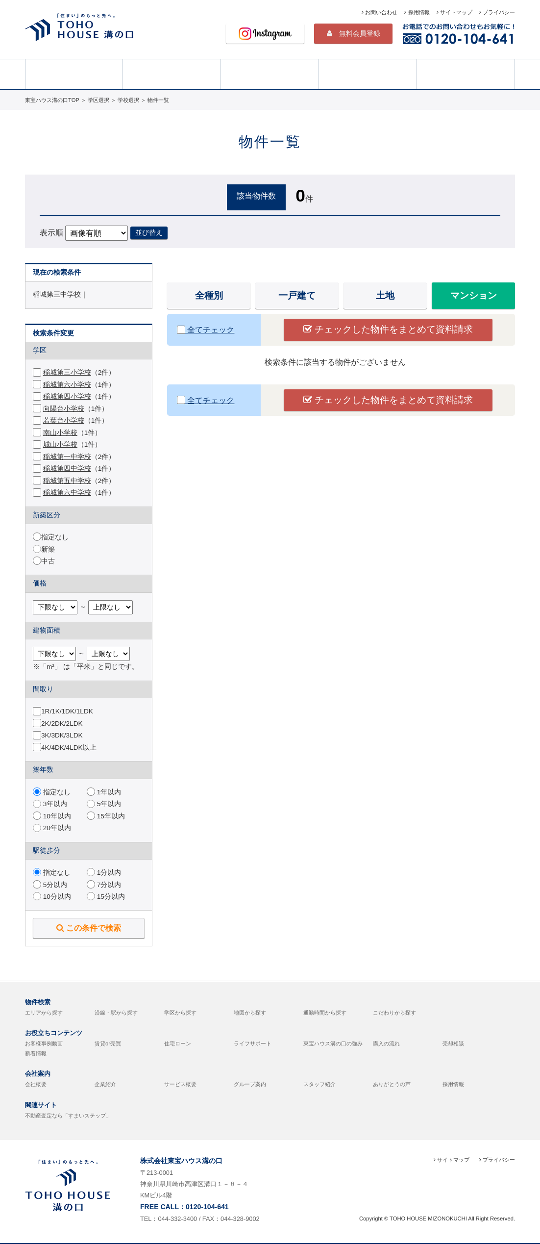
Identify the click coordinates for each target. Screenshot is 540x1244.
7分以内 (104, 885)
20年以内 (52, 828)
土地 (385, 295)
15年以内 (106, 816)
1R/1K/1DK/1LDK (67, 711)
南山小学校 (60, 432)
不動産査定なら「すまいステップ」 (68, 1115)
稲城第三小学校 (67, 372)
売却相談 (466, 73)
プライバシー (497, 12)
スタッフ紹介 (319, 1084)
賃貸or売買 (108, 1043)
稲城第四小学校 (67, 396)
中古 (48, 561)
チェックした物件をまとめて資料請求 (388, 329)
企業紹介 (105, 1084)
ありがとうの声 (392, 1084)
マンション (473, 295)
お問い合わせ (379, 12)
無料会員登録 (353, 33)
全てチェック (205, 330)
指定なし (55, 537)
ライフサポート (252, 1043)
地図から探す (250, 1013)
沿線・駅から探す (116, 1013)
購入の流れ (386, 1043)
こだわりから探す (394, 1013)
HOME (74, 73)
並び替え (149, 232)
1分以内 (104, 872)
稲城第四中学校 (67, 468)
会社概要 (36, 1084)
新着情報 (36, 1053)
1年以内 (104, 792)
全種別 (209, 295)
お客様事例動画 (44, 1043)
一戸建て (297, 295)
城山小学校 (60, 444)
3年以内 (50, 804)
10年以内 (52, 816)
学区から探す (180, 1013)
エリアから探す (44, 1013)
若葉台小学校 (63, 420)
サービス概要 (180, 1084)
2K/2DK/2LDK (62, 723)
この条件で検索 (88, 927)
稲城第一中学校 (67, 456)
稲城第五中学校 (67, 480)
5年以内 (104, 804)
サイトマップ (454, 12)
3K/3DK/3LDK (62, 735)
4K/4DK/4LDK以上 (69, 747)
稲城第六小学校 (67, 384)
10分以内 (52, 896)
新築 (48, 549)
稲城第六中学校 (67, 492)
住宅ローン (177, 1043)
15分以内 (106, 896)
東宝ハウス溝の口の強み (333, 1043)
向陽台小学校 (63, 408)
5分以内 (50, 885)
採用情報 (416, 12)
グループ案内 (250, 1084)
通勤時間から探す (324, 1013)
